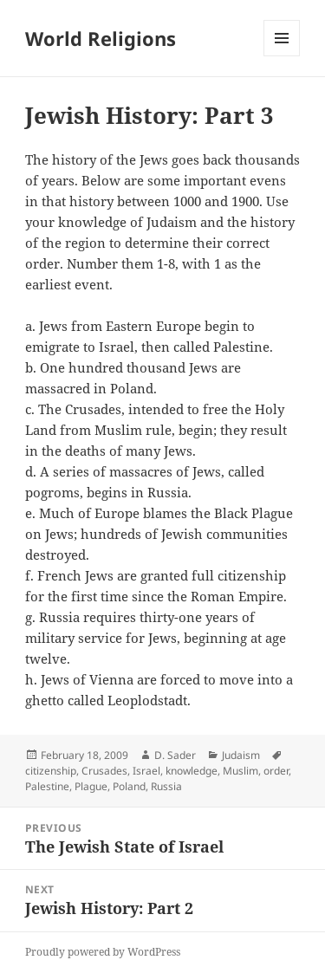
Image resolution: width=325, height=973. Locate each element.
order (276, 770)
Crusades (104, 770)
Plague (91, 786)
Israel (146, 770)
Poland (129, 786)
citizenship (50, 770)
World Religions (100, 38)
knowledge (192, 770)
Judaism (241, 755)
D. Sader (175, 755)
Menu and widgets (282, 55)
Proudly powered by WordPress (102, 951)
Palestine (47, 786)
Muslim (240, 770)
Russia (166, 786)
